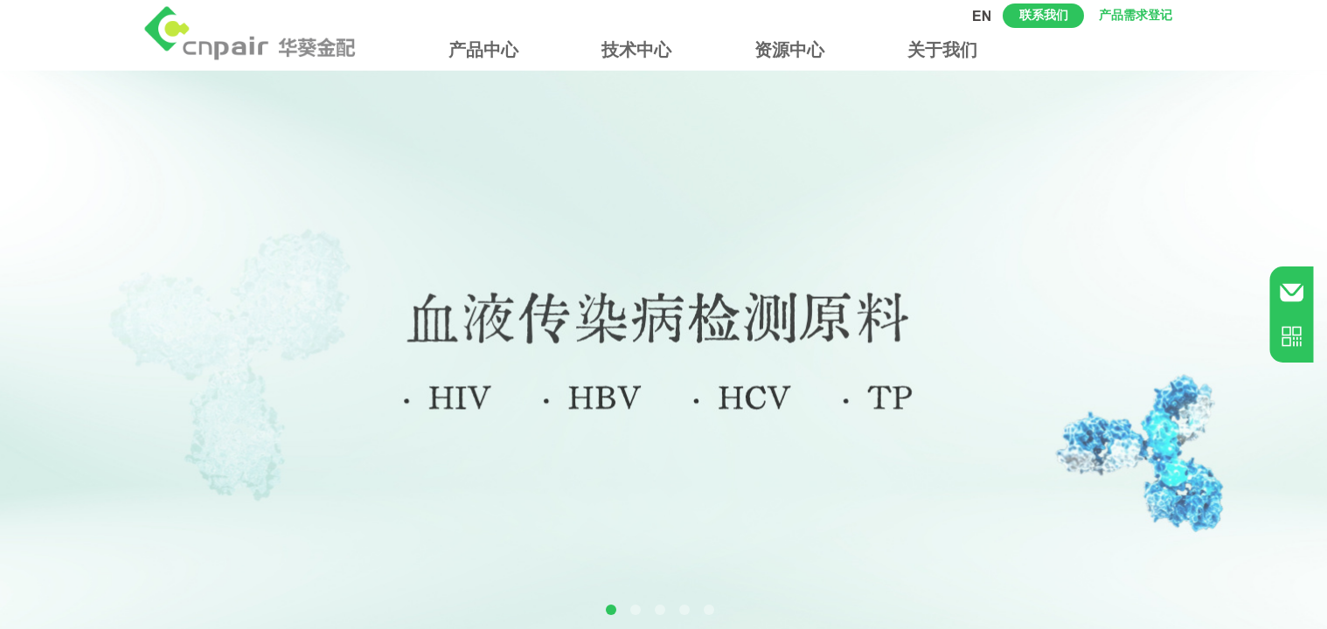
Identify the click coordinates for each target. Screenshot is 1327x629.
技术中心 (636, 49)
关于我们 (942, 49)
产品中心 (483, 49)
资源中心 (789, 49)
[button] (611, 610)
